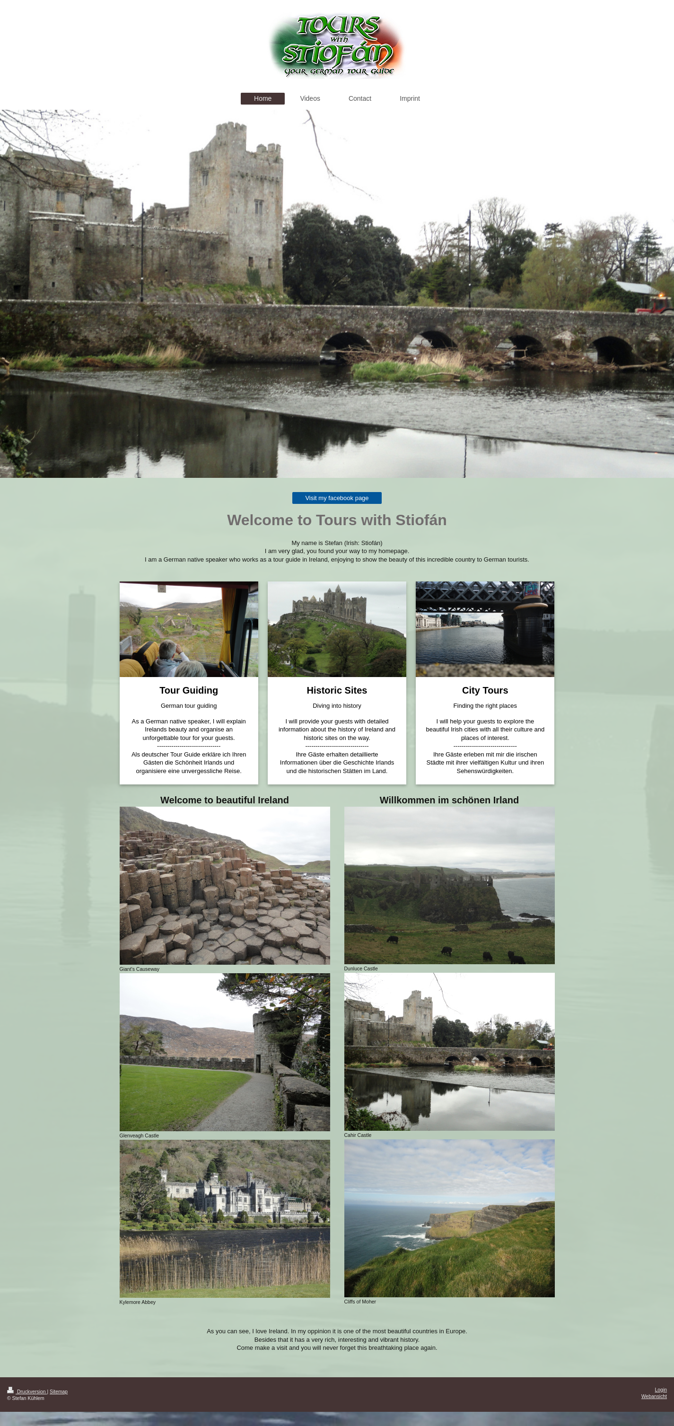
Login (661, 1389)
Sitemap (59, 1391)
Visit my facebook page (336, 498)
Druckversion (27, 1391)
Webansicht (654, 1396)
